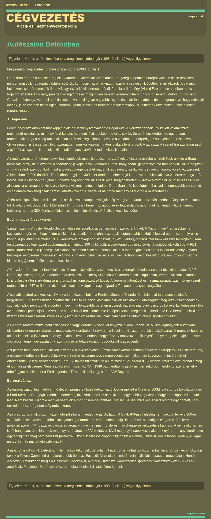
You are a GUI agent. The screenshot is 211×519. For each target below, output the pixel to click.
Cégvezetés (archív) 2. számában (51, 69)
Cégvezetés (45, 18)
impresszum (195, 513)
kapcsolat (196, 16)
